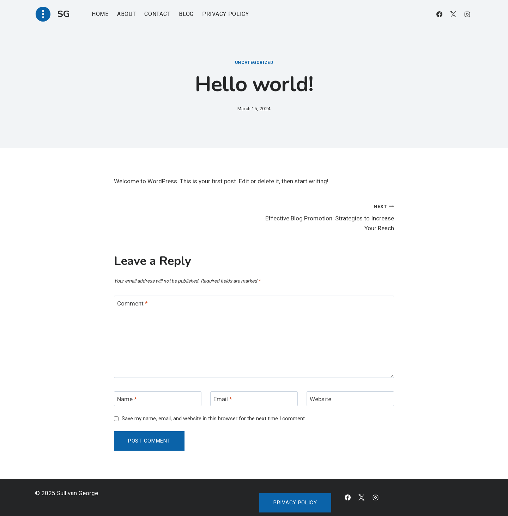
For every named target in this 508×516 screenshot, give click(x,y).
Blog (186, 14)
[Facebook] (440, 14)
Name (127, 399)
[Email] (254, 399)
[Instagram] (467, 14)
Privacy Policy (225, 14)
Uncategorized (254, 62)
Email (222, 399)
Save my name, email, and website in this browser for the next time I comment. (214, 418)
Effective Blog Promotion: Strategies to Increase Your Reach (327, 216)
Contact (157, 14)
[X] (453, 14)
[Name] (157, 399)
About (126, 14)
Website (320, 399)
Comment (132, 303)
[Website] (350, 399)
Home (100, 14)
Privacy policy (295, 502)
